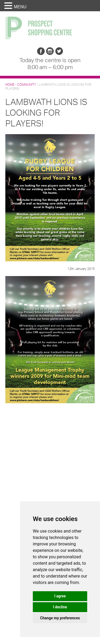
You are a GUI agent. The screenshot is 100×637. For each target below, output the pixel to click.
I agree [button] (60, 596)
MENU (20, 7)
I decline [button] (60, 607)
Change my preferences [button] (60, 618)
